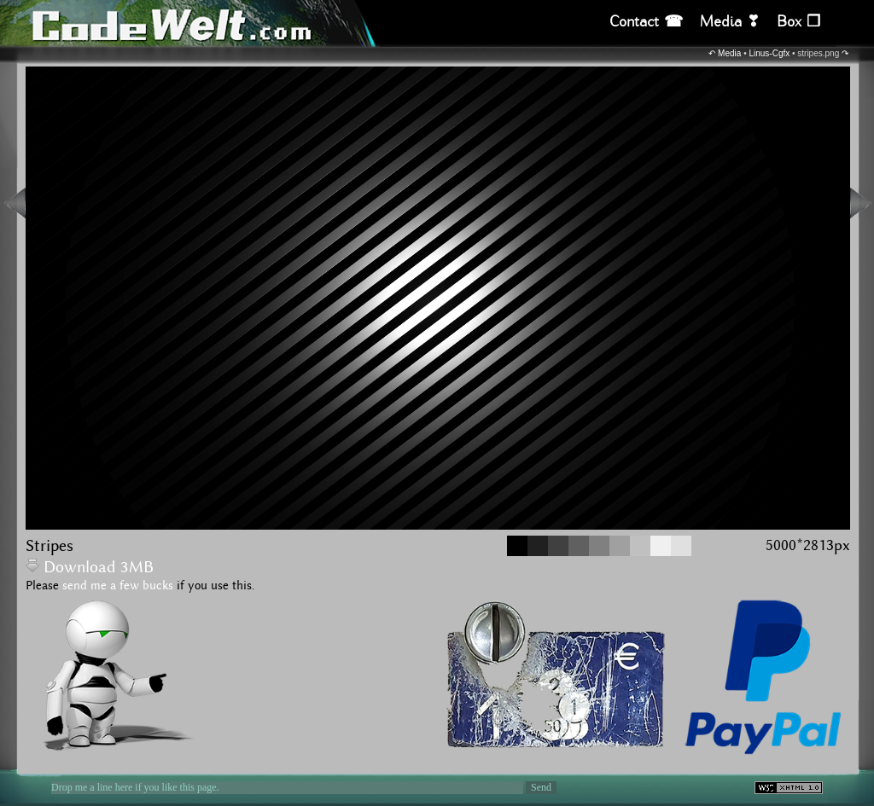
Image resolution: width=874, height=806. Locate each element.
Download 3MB (90, 568)
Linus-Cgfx (769, 53)
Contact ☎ (646, 22)
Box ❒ (798, 22)
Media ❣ (730, 22)
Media (729, 53)
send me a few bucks (117, 586)
